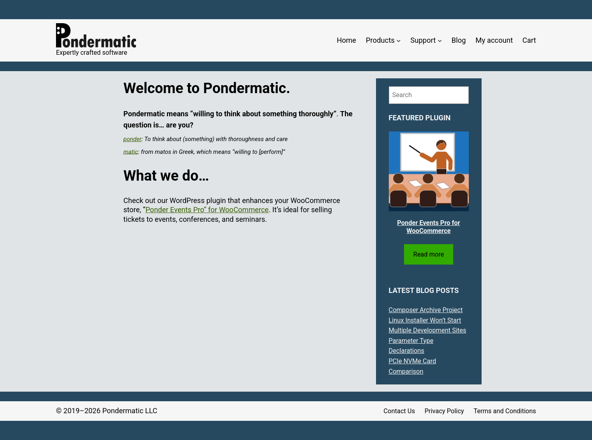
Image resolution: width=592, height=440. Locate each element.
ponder (133, 139)
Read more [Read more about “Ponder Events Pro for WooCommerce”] (428, 254)
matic (131, 151)
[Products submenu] (398, 40)
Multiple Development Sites (427, 330)
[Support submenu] (440, 40)
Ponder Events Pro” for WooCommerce (207, 209)
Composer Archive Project (426, 310)
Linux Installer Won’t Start (425, 320)
